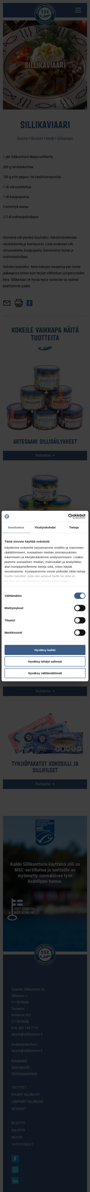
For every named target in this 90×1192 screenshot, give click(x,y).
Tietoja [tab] (74, 527)
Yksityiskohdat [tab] (44, 527)
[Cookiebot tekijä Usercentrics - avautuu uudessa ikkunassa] (68, 516)
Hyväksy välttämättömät (45, 673)
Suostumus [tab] (16, 527)
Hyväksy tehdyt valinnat (45, 661)
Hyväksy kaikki (45, 649)
